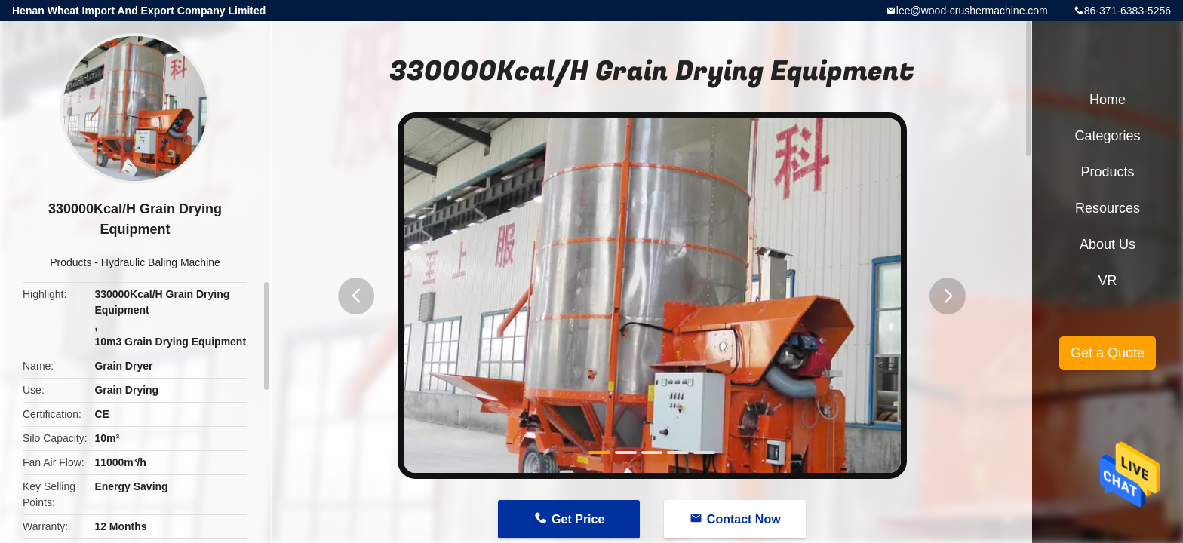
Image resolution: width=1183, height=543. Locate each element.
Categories (1107, 135)
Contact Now (744, 519)
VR (1107, 280)
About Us (1107, 244)
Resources (1107, 208)
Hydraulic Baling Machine (160, 262)
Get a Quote (1108, 352)
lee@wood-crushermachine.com (972, 11)
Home (1107, 99)
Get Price (578, 519)
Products (70, 262)
